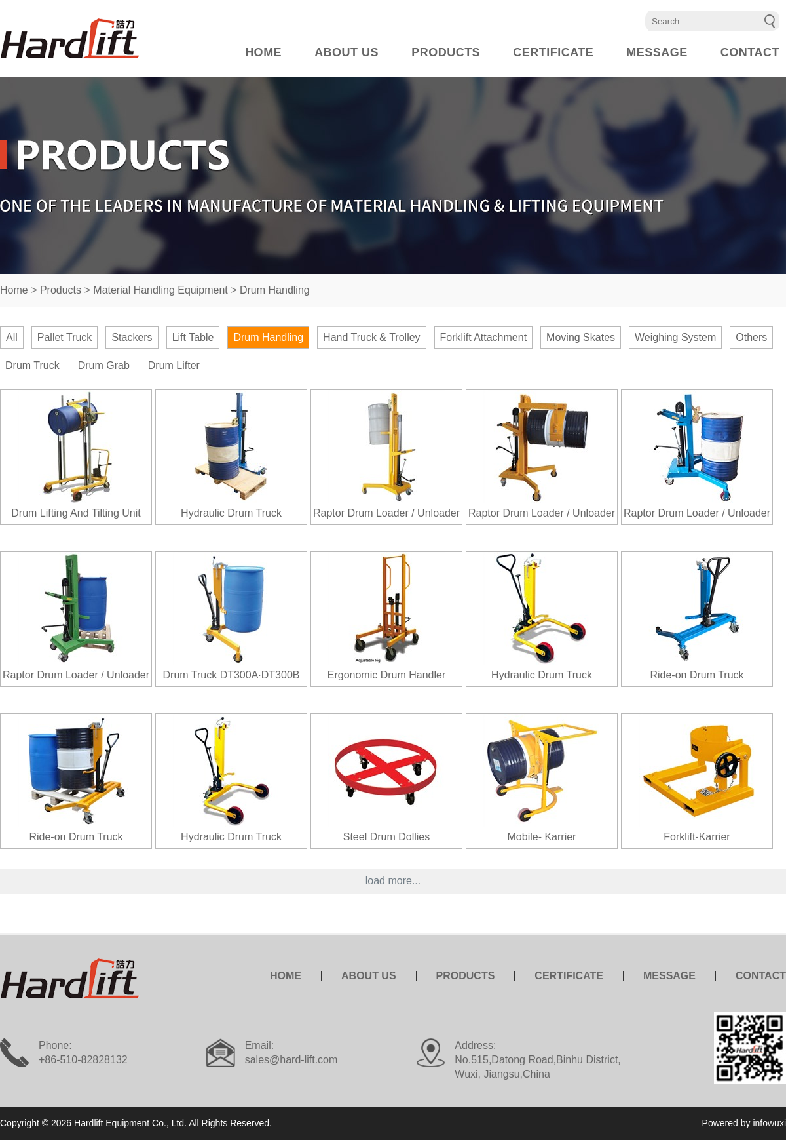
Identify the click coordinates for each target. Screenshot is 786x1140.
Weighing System (675, 337)
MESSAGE (657, 52)
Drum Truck (32, 365)
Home (14, 290)
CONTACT (749, 52)
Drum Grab (104, 365)
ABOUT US (346, 52)
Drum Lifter (174, 365)
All (12, 337)
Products (60, 290)
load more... (393, 880)
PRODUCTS (445, 52)
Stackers (131, 337)
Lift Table (193, 337)
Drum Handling (275, 290)
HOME (263, 52)
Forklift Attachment (483, 337)
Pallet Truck (64, 337)
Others (751, 337)
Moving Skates (580, 337)
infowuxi (769, 1123)
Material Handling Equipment (160, 290)
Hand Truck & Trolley (372, 337)
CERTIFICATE (553, 52)
